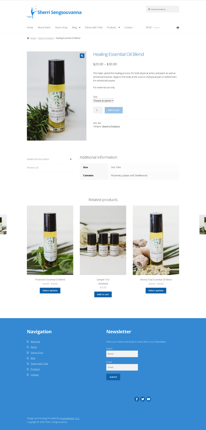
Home (30, 27)
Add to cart (113, 110)
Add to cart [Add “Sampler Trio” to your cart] (103, 294)
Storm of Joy (61, 27)
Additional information (38, 159)
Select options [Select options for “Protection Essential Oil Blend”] (50, 290)
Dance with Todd (93, 27)
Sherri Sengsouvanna (59, 12)
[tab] (50, 159)
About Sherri (44, 27)
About (34, 347)
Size (95, 96)
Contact (128, 27)
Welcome (35, 341)
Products (111, 27)
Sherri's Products (46, 38)
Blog (74, 27)
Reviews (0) (32, 167)
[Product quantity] (98, 110)
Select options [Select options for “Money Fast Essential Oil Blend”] (155, 290)
